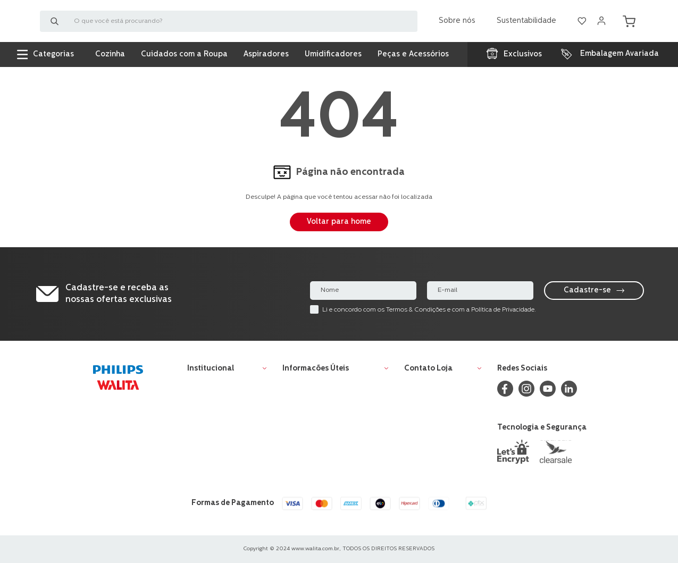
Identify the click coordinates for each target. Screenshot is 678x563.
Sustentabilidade (526, 24)
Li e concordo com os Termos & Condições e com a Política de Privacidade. (429, 310)
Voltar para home (339, 222)
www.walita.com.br (315, 549)
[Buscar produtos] (57, 24)
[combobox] (228, 24)
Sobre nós (457, 24)
